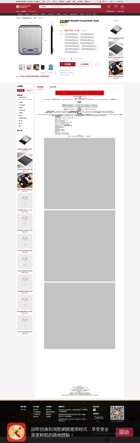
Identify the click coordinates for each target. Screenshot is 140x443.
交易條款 (48, 416)
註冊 (43, 1)
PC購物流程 (36, 414)
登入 (48, 1)
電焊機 (58, 14)
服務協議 (48, 414)
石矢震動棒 (35, 14)
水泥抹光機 (50, 14)
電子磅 (82, 14)
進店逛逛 (20, 90)
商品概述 (40, 87)
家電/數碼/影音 (27, 18)
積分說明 (35, 409)
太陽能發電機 (73, 14)
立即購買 (67, 64)
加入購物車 (84, 64)
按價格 (30, 99)
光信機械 (23, 11)
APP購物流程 (37, 412)
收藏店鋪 (28, 90)
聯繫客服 (110, 11)
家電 (35, 18)
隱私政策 (48, 409)
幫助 (74, 1)
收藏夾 (68, 1)
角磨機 (43, 14)
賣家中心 (87, 1)
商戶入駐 (120, 1)
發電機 (27, 14)
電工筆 (88, 14)
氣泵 (94, 14)
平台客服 (79, 1)
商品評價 (53, 87)
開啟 (124, 432)
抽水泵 (65, 14)
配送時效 (35, 416)
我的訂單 (61, 1)
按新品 (26, 99)
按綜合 (18, 99)
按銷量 (22, 99)
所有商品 (19, 14)
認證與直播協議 (50, 412)
